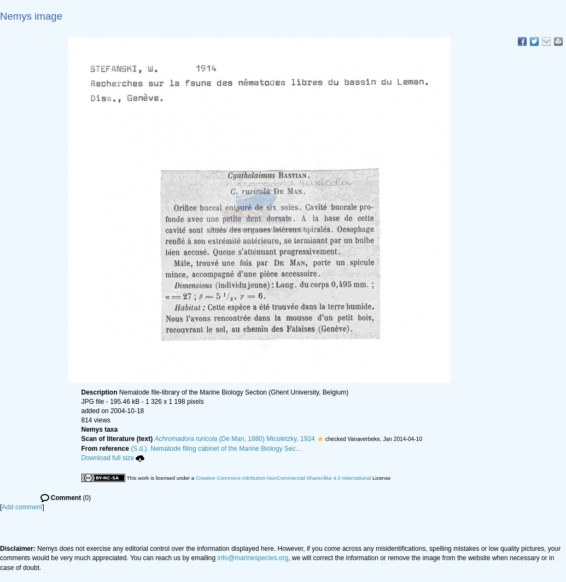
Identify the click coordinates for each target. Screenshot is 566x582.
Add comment (22, 507)
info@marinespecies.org (253, 558)
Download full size (113, 458)
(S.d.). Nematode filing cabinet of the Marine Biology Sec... (216, 448)
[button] (320, 439)
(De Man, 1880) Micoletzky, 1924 (235, 439)
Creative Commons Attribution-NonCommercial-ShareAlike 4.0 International (283, 478)
